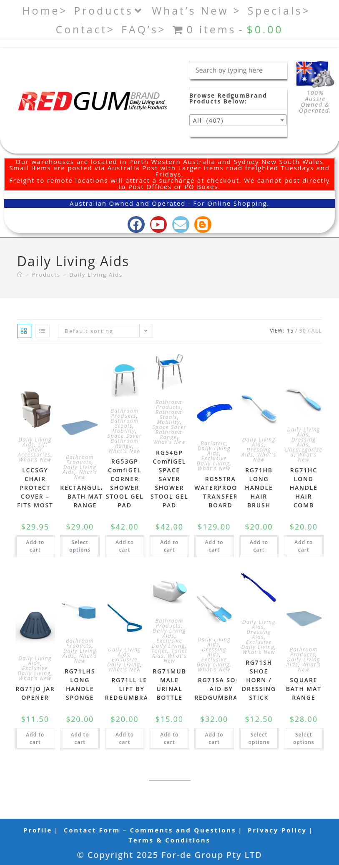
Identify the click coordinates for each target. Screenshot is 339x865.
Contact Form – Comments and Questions (150, 830)
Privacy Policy (277, 830)
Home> (45, 10)
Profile (37, 830)
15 (290, 330)
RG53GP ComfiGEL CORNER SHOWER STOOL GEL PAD (125, 483)
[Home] (20, 274)
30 (302, 330)
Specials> (279, 10)
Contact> (86, 29)
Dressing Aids (256, 452)
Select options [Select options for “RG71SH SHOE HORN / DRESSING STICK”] (259, 738)
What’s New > (196, 10)
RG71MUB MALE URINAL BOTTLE (169, 684)
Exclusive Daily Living (213, 461)
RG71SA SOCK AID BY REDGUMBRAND (221, 688)
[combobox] (238, 120)
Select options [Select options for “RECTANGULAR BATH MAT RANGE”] (79, 546)
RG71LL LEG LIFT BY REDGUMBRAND (132, 688)
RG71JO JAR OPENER (35, 693)
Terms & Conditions (169, 840)
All (316, 330)
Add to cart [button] (35, 546)
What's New (35, 459)
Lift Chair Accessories (34, 449)
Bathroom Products (80, 460)
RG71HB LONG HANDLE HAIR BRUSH (259, 487)
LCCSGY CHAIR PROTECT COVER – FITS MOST (35, 487)
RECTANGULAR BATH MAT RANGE (85, 496)
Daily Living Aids (96, 274)
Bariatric (213, 443)
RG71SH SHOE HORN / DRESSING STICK (259, 679)
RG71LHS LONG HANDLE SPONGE (80, 684)
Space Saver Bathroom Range (125, 440)
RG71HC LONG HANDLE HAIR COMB (304, 487)
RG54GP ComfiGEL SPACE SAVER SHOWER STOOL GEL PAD (169, 479)
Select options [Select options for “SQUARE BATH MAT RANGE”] (303, 738)
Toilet (159, 650)
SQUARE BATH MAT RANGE (303, 688)
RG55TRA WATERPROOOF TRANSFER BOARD (220, 492)
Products (110, 10)
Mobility (123, 430)
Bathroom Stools (124, 423)
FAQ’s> (143, 29)
